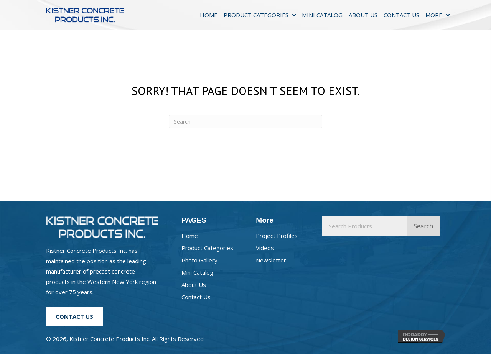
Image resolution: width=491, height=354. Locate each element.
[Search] (245, 121)
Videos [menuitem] (265, 248)
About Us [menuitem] (193, 284)
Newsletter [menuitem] (271, 260)
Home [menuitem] (189, 235)
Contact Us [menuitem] (196, 297)
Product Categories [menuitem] (207, 248)
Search (423, 226)
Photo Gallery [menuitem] (199, 260)
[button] (74, 316)
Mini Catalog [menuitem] (197, 272)
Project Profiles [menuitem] (277, 235)
